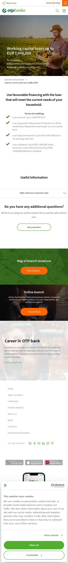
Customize (34, 555)
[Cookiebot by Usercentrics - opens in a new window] (50, 486)
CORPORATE (13, 401)
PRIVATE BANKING (16, 407)
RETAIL (11, 389)
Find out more (34, 311)
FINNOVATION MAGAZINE (19, 433)
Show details (51, 535)
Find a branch (33, 270)
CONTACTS (12, 426)
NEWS (10, 420)
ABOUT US (12, 414)
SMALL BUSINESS (15, 395)
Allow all (34, 545)
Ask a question (34, 227)
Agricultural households (14, 79)
